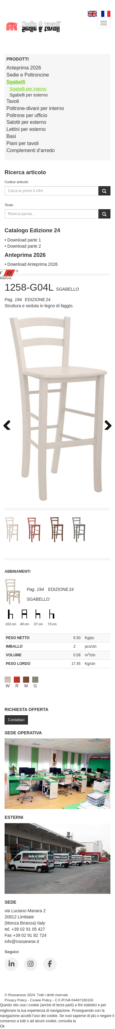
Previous (9, 424)
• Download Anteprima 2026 (31, 264)
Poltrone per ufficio (26, 115)
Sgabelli (15, 81)
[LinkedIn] (11, 964)
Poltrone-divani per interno (35, 108)
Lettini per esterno (26, 129)
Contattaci (16, 720)
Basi (11, 136)
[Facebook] (50, 964)
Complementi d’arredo (30, 150)
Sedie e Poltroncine (27, 74)
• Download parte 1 (23, 240)
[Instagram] (30, 964)
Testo (9, 205)
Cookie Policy (41, 1000)
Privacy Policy (16, 1000)
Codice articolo (16, 182)
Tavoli (12, 101)
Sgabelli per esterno (29, 94)
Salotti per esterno (26, 122)
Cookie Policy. (88, 1021)
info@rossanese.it (22, 941)
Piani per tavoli (22, 143)
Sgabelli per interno (28, 88)
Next (106, 424)
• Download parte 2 (23, 246)
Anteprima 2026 (23, 67)
